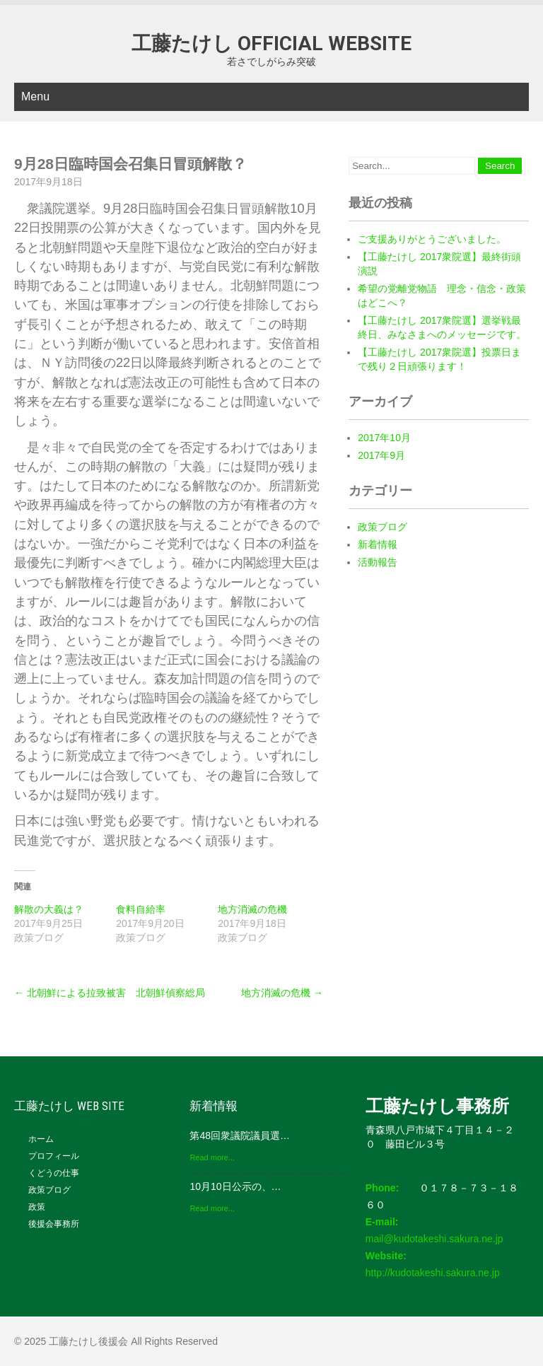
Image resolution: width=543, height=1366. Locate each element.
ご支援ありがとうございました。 (432, 239)
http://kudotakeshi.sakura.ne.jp (433, 1272)
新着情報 (377, 544)
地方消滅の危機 (252, 909)
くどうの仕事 (53, 1173)
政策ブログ (382, 526)
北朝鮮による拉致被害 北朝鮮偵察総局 (109, 992)
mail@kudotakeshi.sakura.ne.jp (434, 1238)
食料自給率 (140, 909)
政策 (36, 1207)
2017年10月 (384, 437)
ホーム (41, 1139)
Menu (35, 97)
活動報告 (377, 562)
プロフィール (53, 1156)
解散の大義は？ (48, 909)
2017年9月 (381, 455)
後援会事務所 (53, 1224)
